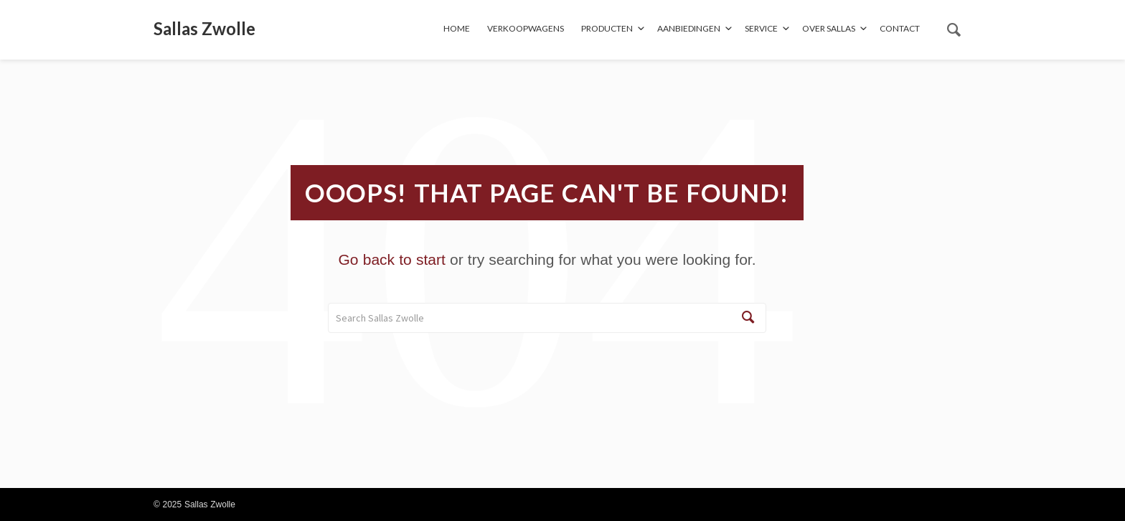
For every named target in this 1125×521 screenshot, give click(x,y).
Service (761, 28)
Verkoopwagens (525, 28)
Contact (900, 28)
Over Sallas (828, 28)
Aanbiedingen (688, 28)
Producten (607, 28)
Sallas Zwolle (204, 28)
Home (456, 28)
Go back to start (392, 259)
